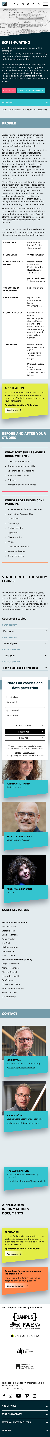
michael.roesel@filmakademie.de (23, 1123)
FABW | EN (6, 110)
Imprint (18, 752)
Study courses (27, 110)
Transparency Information (18, 755)
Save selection (23, 725)
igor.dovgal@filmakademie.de (21, 1067)
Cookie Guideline (37, 755)
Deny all (23, 738)
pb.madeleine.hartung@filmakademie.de (26, 1181)
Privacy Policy (29, 752)
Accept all (23, 732)
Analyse (14, 697)
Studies (16, 110)
